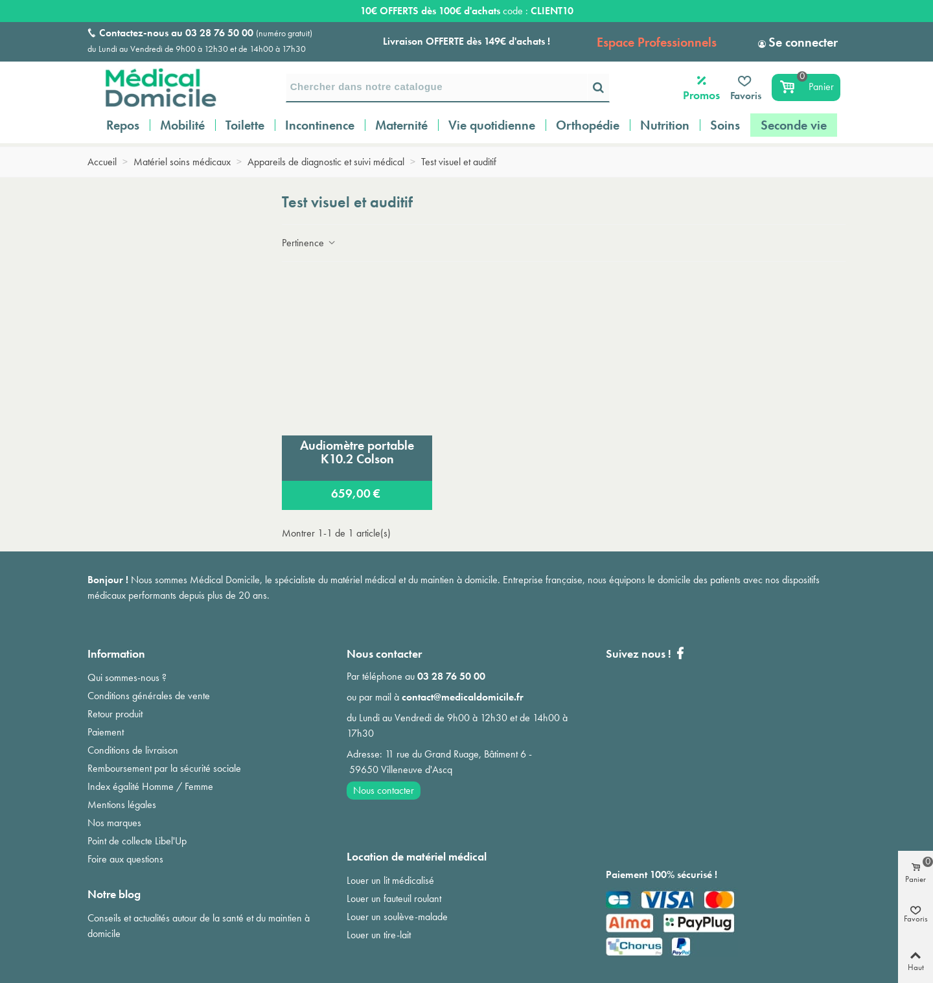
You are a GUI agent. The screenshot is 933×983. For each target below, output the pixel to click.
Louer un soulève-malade (397, 916)
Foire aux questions (125, 859)
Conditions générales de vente (148, 695)
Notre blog (114, 893)
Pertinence (309, 242)
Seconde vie (794, 125)
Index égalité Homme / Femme (150, 786)
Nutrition (664, 125)
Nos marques (114, 822)
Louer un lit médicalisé (390, 880)
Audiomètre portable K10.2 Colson (357, 452)
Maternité (401, 125)
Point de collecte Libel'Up (137, 841)
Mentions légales (121, 804)
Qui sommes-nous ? (127, 677)
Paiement (105, 732)
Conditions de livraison (132, 750)
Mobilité (182, 125)
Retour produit (115, 714)
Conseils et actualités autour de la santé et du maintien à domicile (198, 925)
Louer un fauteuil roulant (394, 898)
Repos (122, 125)
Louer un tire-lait (379, 935)
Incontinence (319, 125)
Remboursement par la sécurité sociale (164, 768)
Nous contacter (383, 790)
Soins (725, 125)
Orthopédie (587, 125)
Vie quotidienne (491, 125)
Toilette (244, 125)
